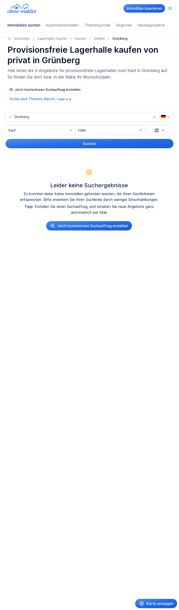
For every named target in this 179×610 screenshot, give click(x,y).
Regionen (124, 25)
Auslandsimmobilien (62, 25)
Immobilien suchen (23, 25)
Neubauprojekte (151, 25)
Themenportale (97, 25)
